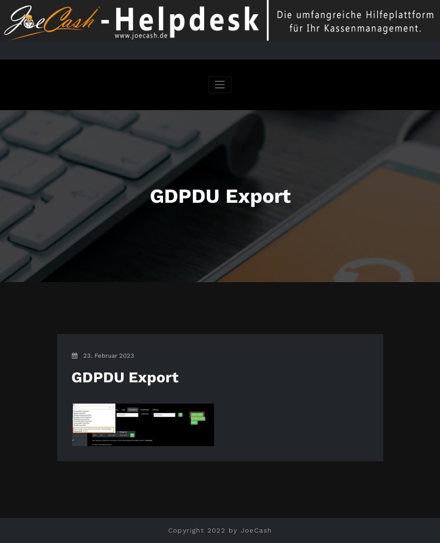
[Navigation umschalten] (220, 85)
